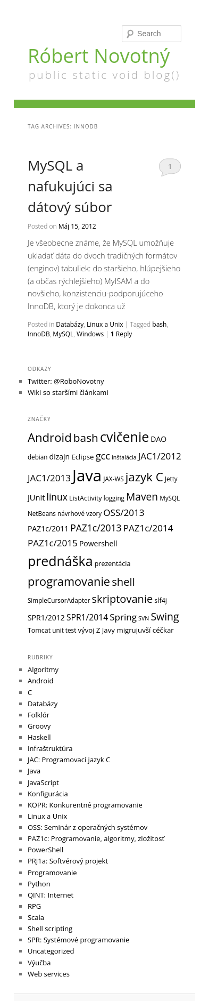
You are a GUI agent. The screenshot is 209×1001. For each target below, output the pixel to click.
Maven (142, 497)
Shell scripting (50, 928)
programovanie (69, 581)
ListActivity (85, 498)
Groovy (39, 726)
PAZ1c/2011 (48, 528)
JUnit (36, 497)
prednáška (60, 561)
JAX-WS (113, 478)
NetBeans (42, 513)
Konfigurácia (48, 793)
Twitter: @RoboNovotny (66, 381)
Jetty (171, 478)
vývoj (86, 630)
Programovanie (52, 872)
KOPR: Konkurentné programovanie (85, 805)
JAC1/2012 (159, 456)
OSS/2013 (123, 512)
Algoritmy (43, 669)
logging (114, 498)
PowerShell (45, 849)
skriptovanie (122, 599)
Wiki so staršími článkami (68, 392)
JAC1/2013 (49, 478)
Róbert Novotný (99, 55)
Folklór (38, 715)
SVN (143, 618)
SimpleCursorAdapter (59, 600)
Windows (90, 333)
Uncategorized (51, 951)
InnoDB (39, 333)
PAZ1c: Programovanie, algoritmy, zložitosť (96, 838)
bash (159, 324)
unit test (64, 630)
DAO (158, 439)
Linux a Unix (105, 324)
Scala (36, 917)
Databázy (69, 324)
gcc (103, 455)
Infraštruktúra (50, 748)
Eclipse (82, 457)
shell (123, 581)
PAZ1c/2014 (148, 528)
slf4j (160, 600)
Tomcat (39, 630)
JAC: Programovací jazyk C (69, 759)
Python (39, 884)
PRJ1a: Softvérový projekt (68, 861)
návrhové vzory (79, 513)
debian (38, 457)
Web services (49, 974)
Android (50, 437)
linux (56, 496)
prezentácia (113, 563)
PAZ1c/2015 (53, 543)
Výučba (39, 962)
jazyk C (144, 477)
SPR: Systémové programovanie (78, 940)
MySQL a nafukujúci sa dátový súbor (70, 186)
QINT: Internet (50, 895)
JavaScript (43, 782)
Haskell (39, 737)
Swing (165, 616)
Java (87, 475)
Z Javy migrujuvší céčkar (135, 630)
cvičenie (124, 436)
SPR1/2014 (87, 617)
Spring (123, 617)
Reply (121, 333)
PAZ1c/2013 (95, 527)
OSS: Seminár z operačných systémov (87, 827)
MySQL (63, 333)
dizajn (59, 456)
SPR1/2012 (46, 617)
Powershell (98, 543)
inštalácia (124, 457)
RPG (34, 906)
